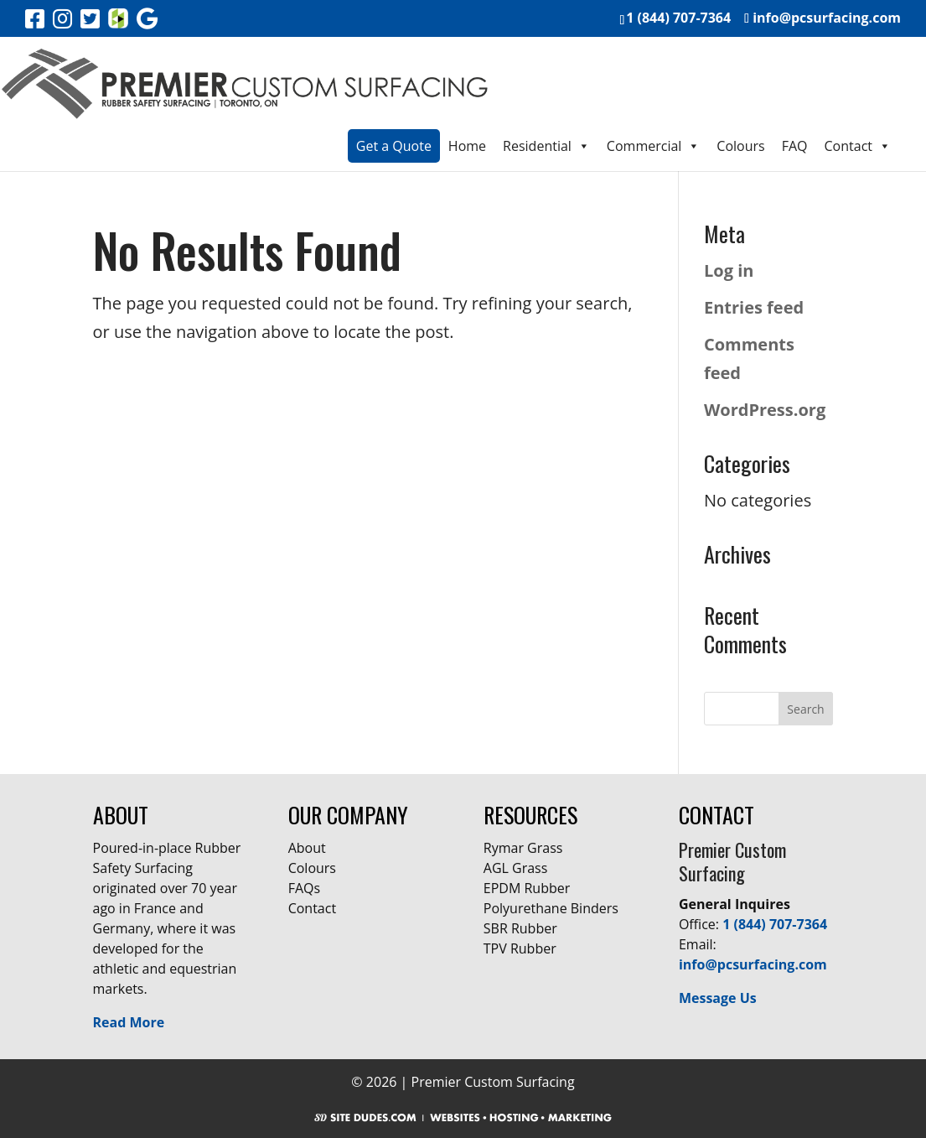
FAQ (795, 146)
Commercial (653, 146)
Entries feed (754, 307)
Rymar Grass (523, 848)
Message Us (718, 998)
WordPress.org (764, 409)
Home (467, 146)
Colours (740, 146)
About (307, 848)
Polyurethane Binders (551, 908)
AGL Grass (516, 868)
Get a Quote (394, 146)
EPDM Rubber (527, 888)
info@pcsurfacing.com (753, 964)
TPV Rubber (520, 948)
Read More (129, 1022)
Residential (546, 146)
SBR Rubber (520, 928)
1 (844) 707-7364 (774, 924)
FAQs (304, 888)
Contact (858, 146)
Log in (728, 270)
